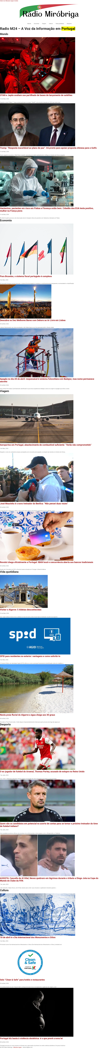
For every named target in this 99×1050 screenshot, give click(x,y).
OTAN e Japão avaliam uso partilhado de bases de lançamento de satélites (36, 95)
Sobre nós (2, 1)
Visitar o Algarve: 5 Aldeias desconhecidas (20, 609)
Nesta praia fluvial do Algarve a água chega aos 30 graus (27, 715)
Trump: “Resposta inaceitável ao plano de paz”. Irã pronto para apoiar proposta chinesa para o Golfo (48, 148)
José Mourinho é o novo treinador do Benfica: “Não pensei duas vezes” (34, 503)
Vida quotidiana (60, 23)
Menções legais (10, 1)
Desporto (69, 23)
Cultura (51, 23)
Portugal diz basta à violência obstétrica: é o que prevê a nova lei (31, 1038)
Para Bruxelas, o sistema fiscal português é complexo (26, 276)
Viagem (44, 23)
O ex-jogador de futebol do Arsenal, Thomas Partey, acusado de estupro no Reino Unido (42, 771)
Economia (36, 23)
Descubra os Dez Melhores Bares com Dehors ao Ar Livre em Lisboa (32, 320)
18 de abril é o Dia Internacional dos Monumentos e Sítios (27, 937)
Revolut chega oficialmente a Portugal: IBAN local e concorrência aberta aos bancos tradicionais (46, 562)
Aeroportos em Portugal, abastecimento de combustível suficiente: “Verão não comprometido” (45, 445)
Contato (16, 1)
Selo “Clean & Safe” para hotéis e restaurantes (22, 980)
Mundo (29, 23)
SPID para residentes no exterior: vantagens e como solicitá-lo (30, 656)
